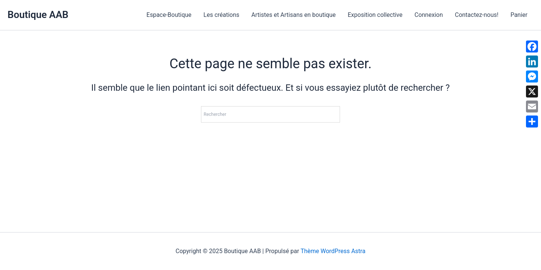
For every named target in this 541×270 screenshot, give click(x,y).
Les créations (222, 14)
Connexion (428, 14)
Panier (519, 14)
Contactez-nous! (477, 14)
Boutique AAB (38, 14)
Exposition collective (375, 14)
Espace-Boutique (169, 14)
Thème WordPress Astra (333, 251)
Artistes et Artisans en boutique (293, 14)
